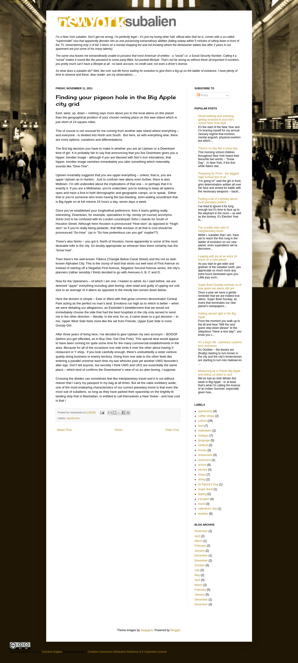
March (198, 541)
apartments (73, 418)
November (201, 531)
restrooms (204, 460)
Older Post (172, 430)
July (197, 570)
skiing (202, 479)
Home (118, 430)
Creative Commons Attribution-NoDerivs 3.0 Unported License (127, 651)
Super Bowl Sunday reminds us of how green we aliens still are (220, 286)
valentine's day (207, 508)
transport (203, 499)
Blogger (175, 630)
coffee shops (206, 416)
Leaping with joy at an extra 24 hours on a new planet (217, 258)
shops (202, 474)
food (201, 425)
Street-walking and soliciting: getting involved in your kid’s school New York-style (216, 119)
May (197, 575)
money (202, 450)
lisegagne (147, 630)
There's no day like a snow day (217, 148)
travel (201, 504)
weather (203, 513)
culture (202, 420)
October (200, 565)
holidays (203, 435)
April (197, 536)
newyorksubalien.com (23, 651)
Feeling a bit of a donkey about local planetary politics (217, 200)
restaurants (205, 455)
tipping (202, 494)
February (200, 545)
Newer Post (64, 430)
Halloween (205, 430)
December (201, 555)
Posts (202, 95)
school (202, 464)
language (204, 440)
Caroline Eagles (52, 651)
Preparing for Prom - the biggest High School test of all (218, 175)
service (202, 469)
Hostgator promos (21, 1)
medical (203, 445)
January (200, 550)
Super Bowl (205, 489)
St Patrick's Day (208, 484)
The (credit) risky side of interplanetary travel (213, 229)
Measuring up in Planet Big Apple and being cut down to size (219, 372)
